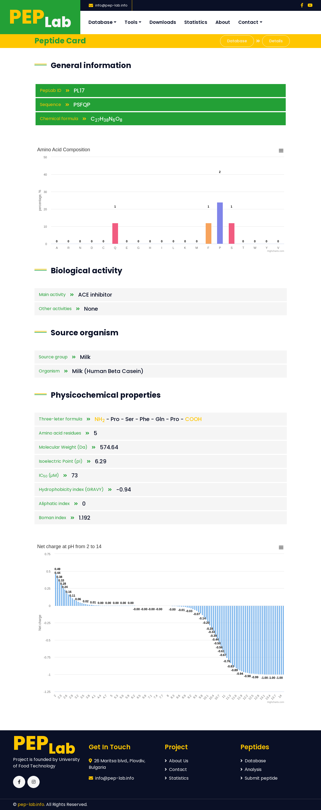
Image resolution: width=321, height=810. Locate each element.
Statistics (195, 22)
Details (276, 41)
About (222, 22)
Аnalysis (251, 769)
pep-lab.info (31, 804)
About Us (176, 761)
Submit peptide (259, 778)
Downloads (163, 22)
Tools (131, 22)
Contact (248, 22)
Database (100, 22)
